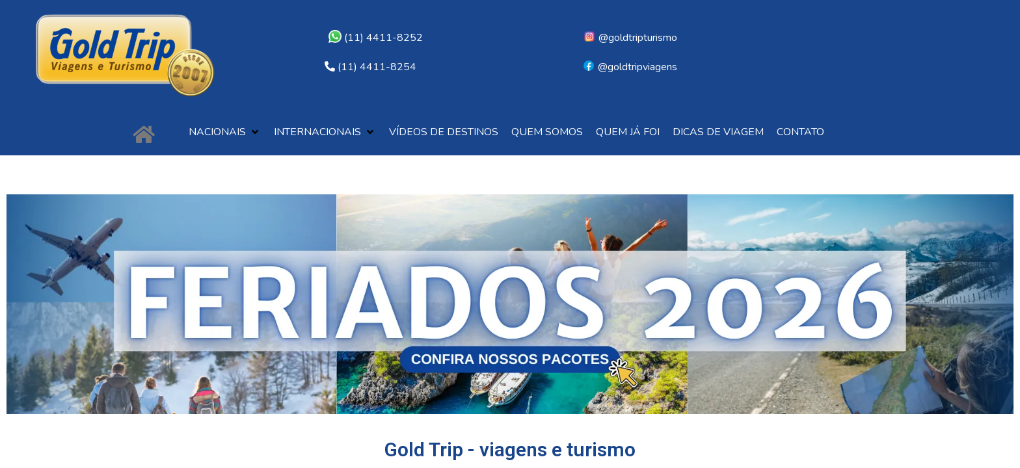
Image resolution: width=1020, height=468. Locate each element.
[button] (224, 132)
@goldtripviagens (629, 67)
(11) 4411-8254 (377, 67)
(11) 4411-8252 (376, 38)
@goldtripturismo (630, 38)
